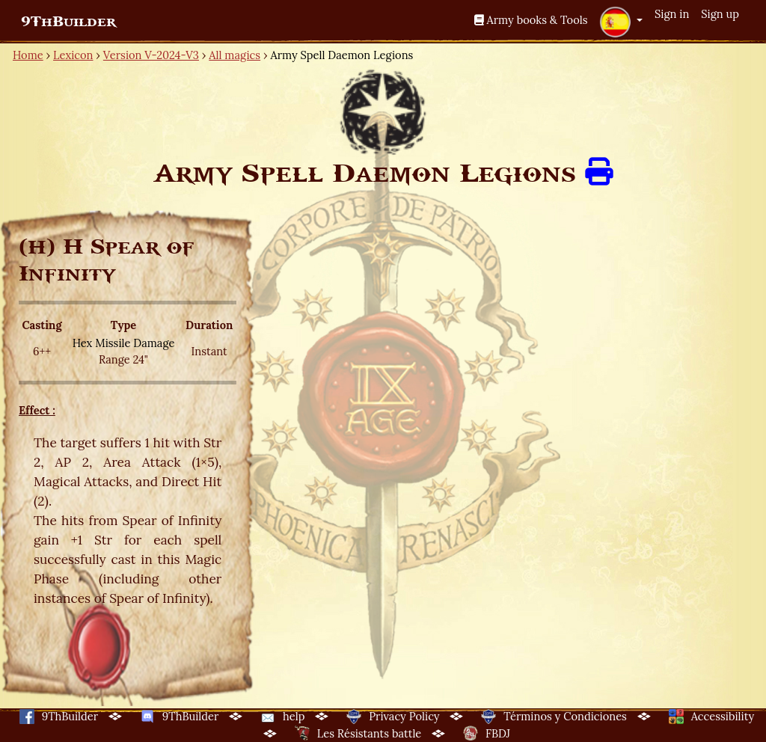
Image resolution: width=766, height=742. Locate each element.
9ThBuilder (68, 21)
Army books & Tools (531, 20)
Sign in (672, 14)
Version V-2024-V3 (151, 55)
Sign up (720, 14)
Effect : (37, 410)
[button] (621, 21)
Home (28, 55)
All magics (234, 55)
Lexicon (73, 55)
